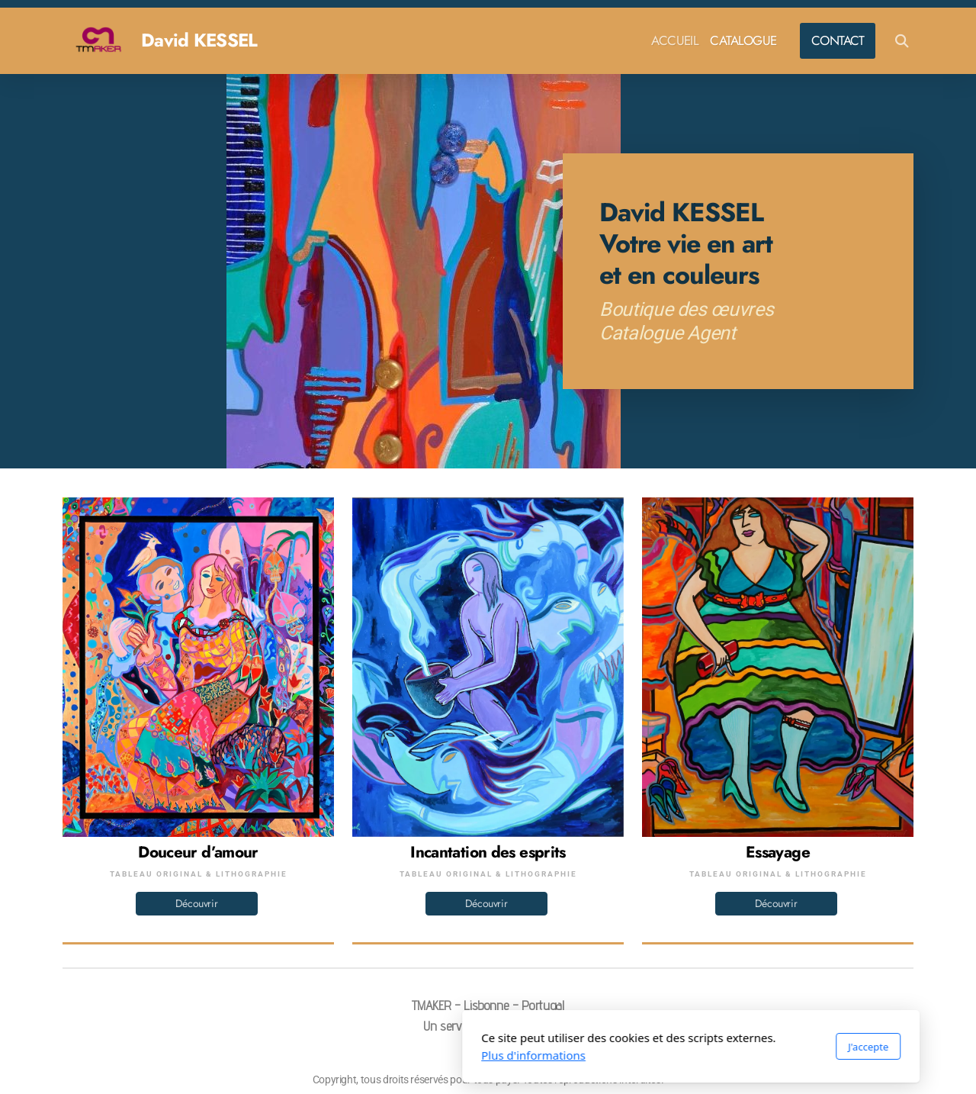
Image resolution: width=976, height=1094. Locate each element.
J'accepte (665, 1047)
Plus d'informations (330, 1055)
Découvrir (196, 903)
